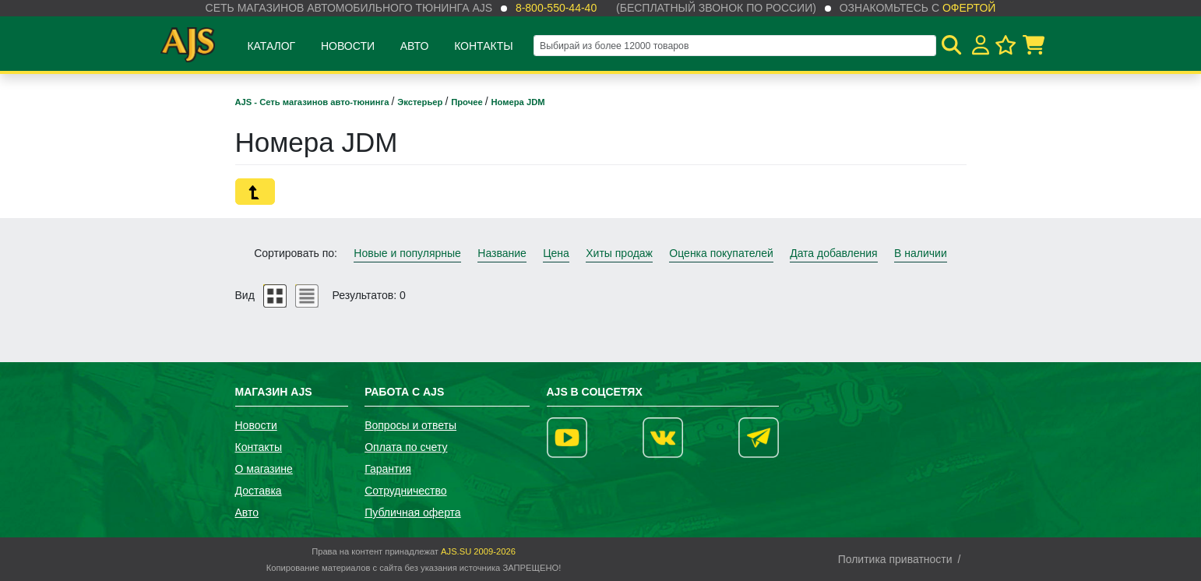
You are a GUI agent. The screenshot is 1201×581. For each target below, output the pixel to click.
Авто (414, 46)
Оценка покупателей (721, 253)
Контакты (483, 46)
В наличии (920, 253)
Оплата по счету (406, 447)
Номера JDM (518, 102)
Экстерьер (421, 102)
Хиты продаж (619, 253)
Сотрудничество (405, 490)
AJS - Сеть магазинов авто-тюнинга (313, 102)
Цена (556, 253)
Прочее (467, 102)
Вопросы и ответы (410, 425)
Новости (348, 46)
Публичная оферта (413, 512)
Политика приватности (895, 559)
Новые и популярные (407, 253)
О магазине (264, 469)
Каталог (271, 46)
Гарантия (388, 469)
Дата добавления (834, 253)
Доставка (258, 490)
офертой (968, 8)
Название (502, 253)
